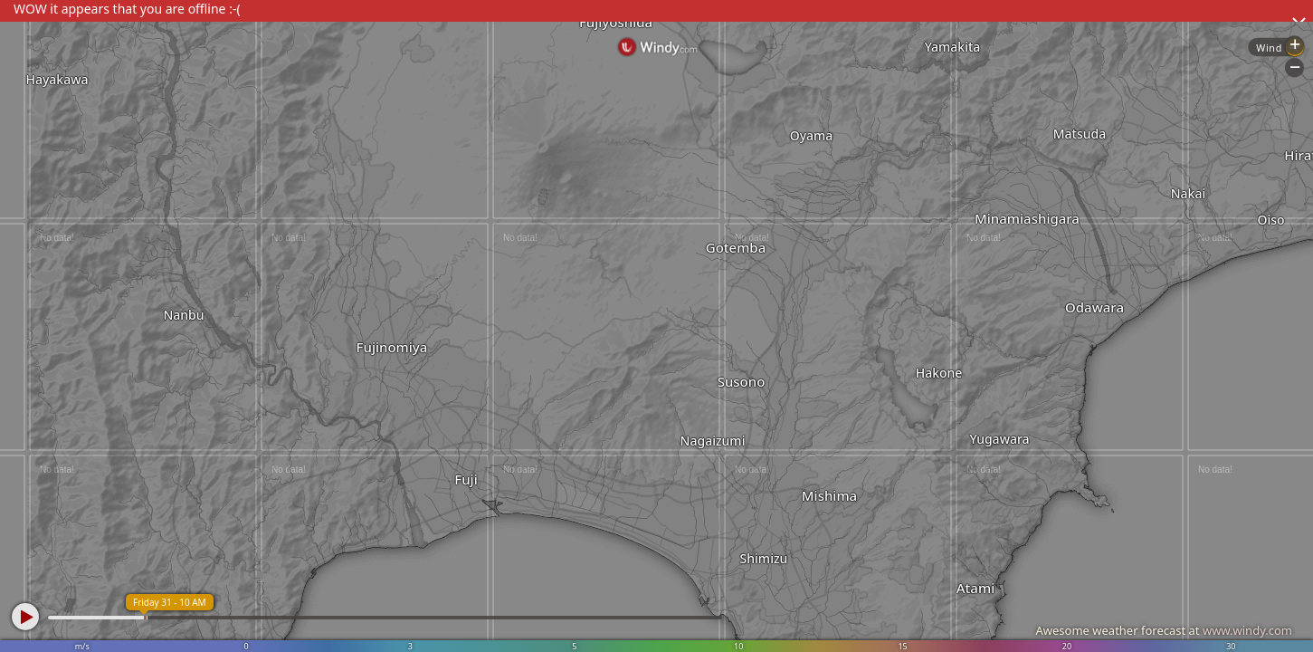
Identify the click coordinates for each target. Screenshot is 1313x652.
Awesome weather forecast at (1163, 630)
